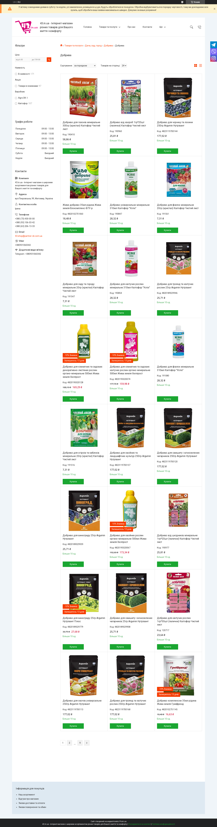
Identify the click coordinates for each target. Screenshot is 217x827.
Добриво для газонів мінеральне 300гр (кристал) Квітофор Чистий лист (81, 125)
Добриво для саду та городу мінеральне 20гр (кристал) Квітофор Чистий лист (83, 287)
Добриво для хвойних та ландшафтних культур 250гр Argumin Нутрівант (130, 456)
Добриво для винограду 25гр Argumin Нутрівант (84, 537)
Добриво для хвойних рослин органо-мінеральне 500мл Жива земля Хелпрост (128, 539)
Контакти (147, 27)
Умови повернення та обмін (32, 807)
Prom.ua (123, 821)
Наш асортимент (27, 794)
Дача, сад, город (93, 45)
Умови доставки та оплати (32, 803)
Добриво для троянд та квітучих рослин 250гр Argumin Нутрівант (128, 702)
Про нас (131, 27)
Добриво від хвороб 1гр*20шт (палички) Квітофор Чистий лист (128, 124)
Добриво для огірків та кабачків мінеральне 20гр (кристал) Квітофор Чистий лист (83, 456)
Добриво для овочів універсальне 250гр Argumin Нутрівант (82, 702)
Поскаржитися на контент (139, 824)
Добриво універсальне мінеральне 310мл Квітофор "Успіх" (130, 206)
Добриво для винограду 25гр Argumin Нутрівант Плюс (84, 620)
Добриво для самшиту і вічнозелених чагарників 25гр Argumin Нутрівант (131, 620)
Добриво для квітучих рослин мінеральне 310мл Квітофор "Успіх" (130, 286)
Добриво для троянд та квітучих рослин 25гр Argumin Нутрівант (175, 286)
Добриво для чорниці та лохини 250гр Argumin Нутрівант (175, 124)
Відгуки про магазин (29, 799)
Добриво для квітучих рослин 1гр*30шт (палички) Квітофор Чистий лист (178, 621)
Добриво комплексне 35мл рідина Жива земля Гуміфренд (176, 702)
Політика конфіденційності (163, 824)
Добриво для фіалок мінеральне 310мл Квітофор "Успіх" (175, 368)
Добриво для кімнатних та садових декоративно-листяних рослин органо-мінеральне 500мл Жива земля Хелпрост (82, 371)
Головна (87, 27)
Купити (73, 151)
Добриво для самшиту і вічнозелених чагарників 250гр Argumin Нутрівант (178, 454)
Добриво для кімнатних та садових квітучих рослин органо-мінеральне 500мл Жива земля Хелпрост (130, 370)
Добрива (108, 45)
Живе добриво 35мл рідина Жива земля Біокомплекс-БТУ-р (82, 206)
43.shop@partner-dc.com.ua (28, 236)
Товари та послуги (108, 27)
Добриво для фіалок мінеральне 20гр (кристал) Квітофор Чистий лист (178, 206)
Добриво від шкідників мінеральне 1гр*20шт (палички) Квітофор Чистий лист (178, 539)
